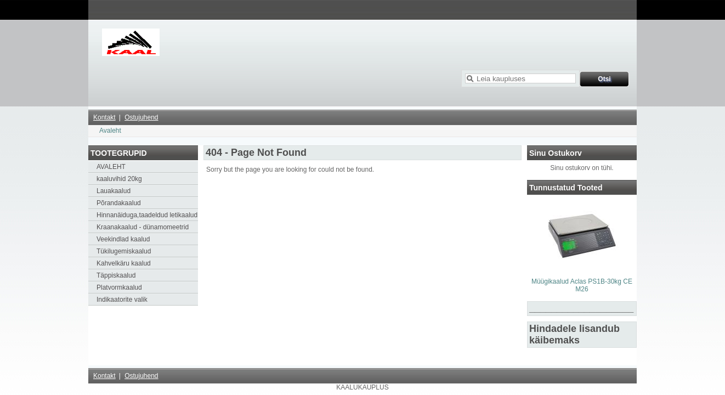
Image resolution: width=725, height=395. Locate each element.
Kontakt (104, 117)
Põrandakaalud (119, 203)
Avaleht (110, 130)
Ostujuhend (141, 117)
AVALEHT (111, 167)
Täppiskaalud (116, 275)
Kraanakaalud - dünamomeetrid (143, 227)
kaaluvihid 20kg (119, 179)
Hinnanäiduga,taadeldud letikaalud (147, 215)
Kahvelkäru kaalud (124, 263)
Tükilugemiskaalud (124, 251)
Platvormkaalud (119, 287)
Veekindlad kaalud (123, 239)
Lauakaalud (114, 191)
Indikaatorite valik (122, 299)
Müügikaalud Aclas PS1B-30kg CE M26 (581, 285)
